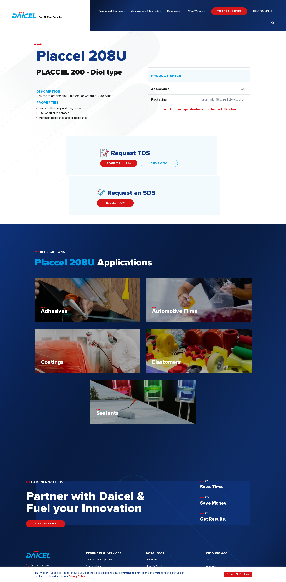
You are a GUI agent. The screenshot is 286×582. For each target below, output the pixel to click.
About (209, 519)
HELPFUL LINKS (262, 9)
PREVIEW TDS (95, 163)
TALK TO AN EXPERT (229, 9)
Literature (151, 519)
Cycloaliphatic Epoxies (99, 519)
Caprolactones (94, 526)
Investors (211, 540)
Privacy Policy (77, 576)
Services (91, 540)
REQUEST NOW (192, 163)
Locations (211, 547)
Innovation (212, 526)
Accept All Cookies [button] (238, 574)
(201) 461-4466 (40, 526)
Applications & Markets (145, 9)
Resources (173, 9)
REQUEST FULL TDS (55, 163)
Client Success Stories (159, 533)
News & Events (154, 526)
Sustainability (213, 533)
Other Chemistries (96, 533)
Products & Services (111, 9)
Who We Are (195, 9)
